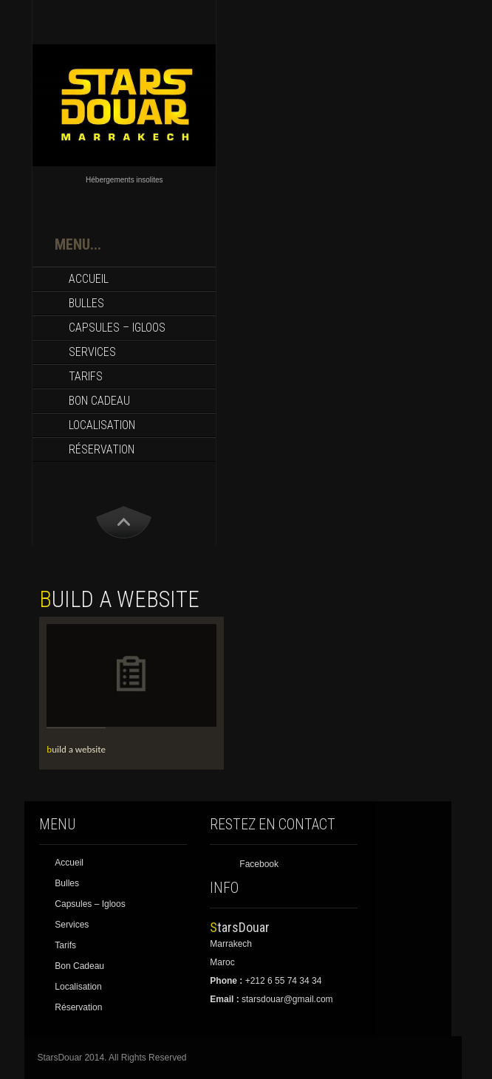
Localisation (102, 425)
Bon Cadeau (99, 401)
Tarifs (86, 376)
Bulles (86, 303)
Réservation (101, 449)
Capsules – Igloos (117, 328)
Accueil (89, 279)
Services (92, 352)
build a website (76, 749)
